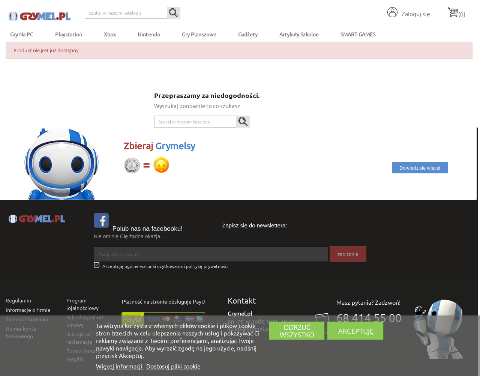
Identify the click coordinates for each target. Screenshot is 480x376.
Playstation (68, 34)
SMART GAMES (357, 34)
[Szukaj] (132, 13)
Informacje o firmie (28, 309)
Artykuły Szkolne (299, 34)
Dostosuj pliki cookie (173, 366)
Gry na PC (21, 34)
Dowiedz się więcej (419, 167)
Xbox (110, 34)
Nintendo (149, 34)
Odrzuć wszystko (297, 330)
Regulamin (18, 300)
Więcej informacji (120, 366)
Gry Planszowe (199, 34)
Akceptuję (356, 330)
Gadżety (248, 34)
